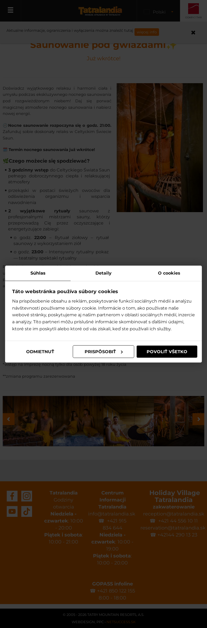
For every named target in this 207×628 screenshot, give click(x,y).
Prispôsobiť (104, 351)
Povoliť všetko (166, 351)
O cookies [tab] (169, 272)
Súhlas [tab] (38, 272)
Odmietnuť (40, 351)
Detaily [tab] (103, 272)
